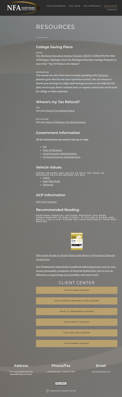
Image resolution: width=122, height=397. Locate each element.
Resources (110, 6)
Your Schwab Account (76, 290)
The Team (74, 6)
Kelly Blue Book (51, 181)
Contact (112, 10)
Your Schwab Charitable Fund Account (76, 301)
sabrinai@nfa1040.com (100, 372)
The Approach (92, 6)
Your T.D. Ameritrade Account (77, 311)
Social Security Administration (60, 153)
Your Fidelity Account (76, 322)
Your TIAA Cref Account (76, 333)
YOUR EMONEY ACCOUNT (76, 343)
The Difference (56, 6)
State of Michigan (52, 150)
